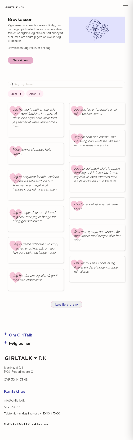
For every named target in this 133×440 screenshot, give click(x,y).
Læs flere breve (66, 304)
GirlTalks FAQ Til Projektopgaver (27, 424)
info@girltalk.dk (14, 400)
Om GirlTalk (20, 335)
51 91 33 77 (12, 407)
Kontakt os (14, 391)
